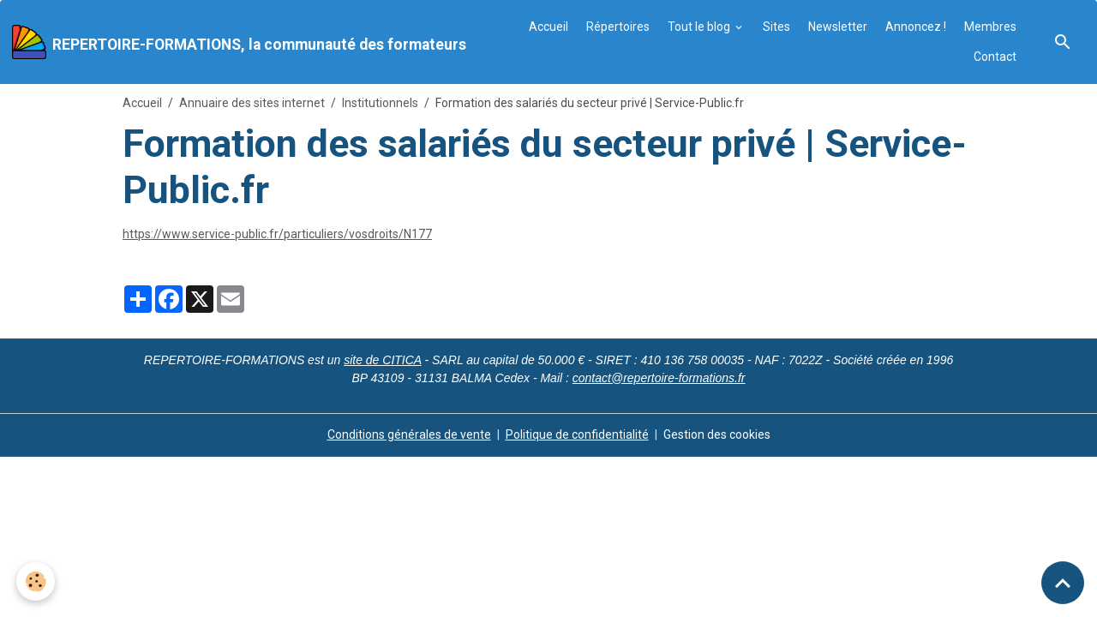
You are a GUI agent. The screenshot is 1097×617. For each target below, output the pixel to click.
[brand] (235, 42)
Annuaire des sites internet (252, 103)
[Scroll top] (1062, 582)
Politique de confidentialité (577, 434)
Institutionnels (380, 103)
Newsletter (837, 26)
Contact (995, 56)
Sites (776, 26)
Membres (990, 26)
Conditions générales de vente (409, 434)
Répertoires (618, 26)
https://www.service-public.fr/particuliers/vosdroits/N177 (277, 234)
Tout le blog (700, 26)
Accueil (548, 26)
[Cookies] (36, 581)
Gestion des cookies (716, 434)
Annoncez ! (915, 26)
